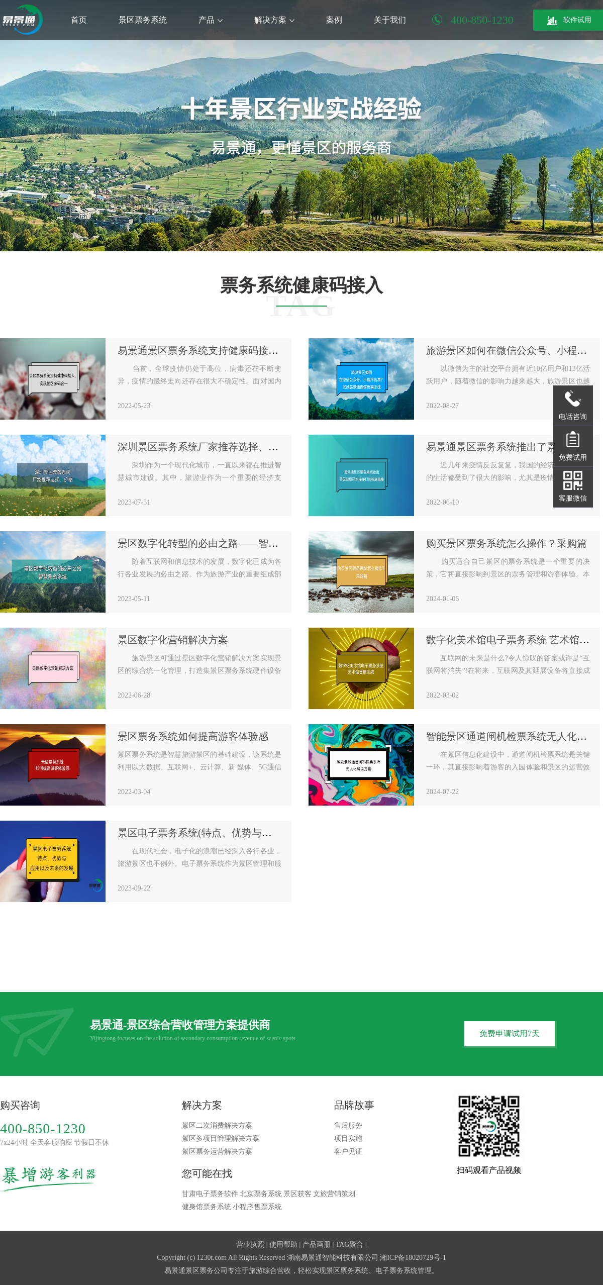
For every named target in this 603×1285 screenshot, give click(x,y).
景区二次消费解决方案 (217, 1125)
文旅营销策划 (334, 1194)
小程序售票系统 (257, 1207)
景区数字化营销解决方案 (173, 639)
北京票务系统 (261, 1194)
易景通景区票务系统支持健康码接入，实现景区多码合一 (243, 350)
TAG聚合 (350, 1244)
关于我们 (390, 20)
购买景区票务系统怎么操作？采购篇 (506, 543)
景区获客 (297, 1194)
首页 (79, 20)
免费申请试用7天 (509, 1033)
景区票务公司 (206, 1270)
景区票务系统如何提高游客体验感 (193, 736)
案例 (334, 20)
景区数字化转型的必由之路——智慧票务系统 (218, 543)
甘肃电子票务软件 (210, 1194)
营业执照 (250, 1244)
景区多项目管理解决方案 (220, 1138)
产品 (210, 20)
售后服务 (348, 1125)
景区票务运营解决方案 (217, 1151)
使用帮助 (283, 1244)
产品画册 (317, 1244)
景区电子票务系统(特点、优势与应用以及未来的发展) (236, 832)
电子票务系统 (396, 1270)
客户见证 (348, 1151)
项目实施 (348, 1138)
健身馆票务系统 (206, 1207)
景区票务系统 (143, 20)
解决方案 (274, 20)
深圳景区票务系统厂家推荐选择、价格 (203, 446)
